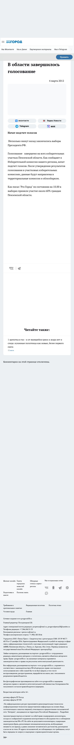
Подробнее (64, 712)
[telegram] (20, 268)
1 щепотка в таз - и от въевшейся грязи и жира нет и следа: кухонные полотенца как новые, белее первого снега (37, 345)
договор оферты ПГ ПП (12, 700)
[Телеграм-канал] (22, 126)
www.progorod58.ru (24, 619)
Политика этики (55, 605)
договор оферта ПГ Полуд (13, 697)
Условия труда (9, 612)
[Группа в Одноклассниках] (53, 587)
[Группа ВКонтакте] (22, 121)
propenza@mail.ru (40, 627)
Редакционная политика (35, 605)
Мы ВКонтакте (7, 49)
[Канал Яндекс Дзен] (67, 587)
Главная (29, 612)
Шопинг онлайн (9, 581)
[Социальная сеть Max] (52, 126)
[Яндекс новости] (52, 121)
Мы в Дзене (22, 49)
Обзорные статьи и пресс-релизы (36, 583)
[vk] (11, 268)
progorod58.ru (45, 653)
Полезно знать (22, 592)
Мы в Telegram (60, 49)
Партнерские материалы (40, 49)
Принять (64, 57)
